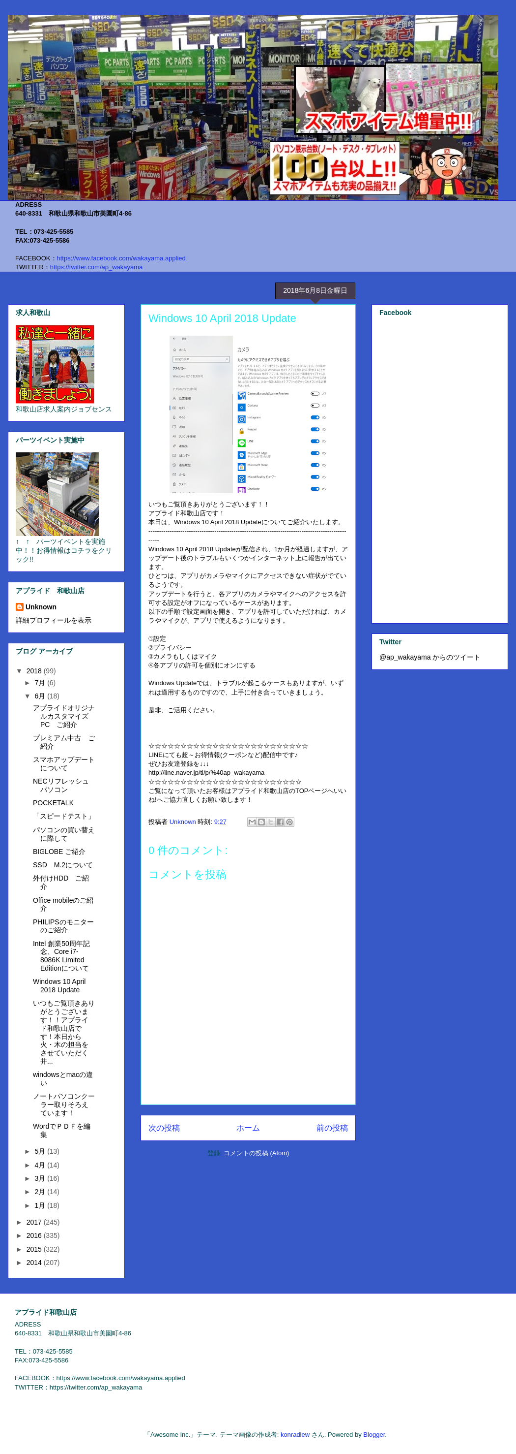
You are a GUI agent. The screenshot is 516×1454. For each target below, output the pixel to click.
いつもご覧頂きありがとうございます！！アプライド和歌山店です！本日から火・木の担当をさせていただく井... (64, 1032)
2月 (40, 1192)
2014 (35, 1262)
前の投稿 (332, 1128)
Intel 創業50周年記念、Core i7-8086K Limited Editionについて (61, 956)
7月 (40, 683)
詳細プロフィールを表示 (53, 620)
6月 (40, 696)
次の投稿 (164, 1128)
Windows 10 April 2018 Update (59, 986)
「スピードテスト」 (64, 816)
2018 (35, 671)
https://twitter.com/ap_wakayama (96, 267)
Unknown (41, 607)
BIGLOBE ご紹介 (59, 851)
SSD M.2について (63, 865)
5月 (40, 1151)
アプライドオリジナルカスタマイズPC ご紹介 (64, 716)
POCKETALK (53, 803)
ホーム (248, 1128)
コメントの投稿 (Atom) (256, 1153)
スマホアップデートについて (64, 764)
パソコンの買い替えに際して (64, 834)
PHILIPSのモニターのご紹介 (63, 926)
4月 (40, 1165)
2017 (35, 1222)
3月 (40, 1178)
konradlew (295, 1434)
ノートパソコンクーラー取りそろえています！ (64, 1104)
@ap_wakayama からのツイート (430, 657)
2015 (35, 1249)
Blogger (374, 1434)
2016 (35, 1235)
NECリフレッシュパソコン (61, 785)
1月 (40, 1205)
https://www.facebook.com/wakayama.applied (121, 258)
